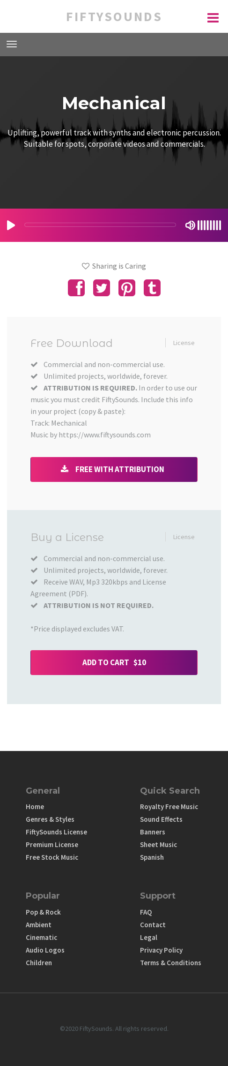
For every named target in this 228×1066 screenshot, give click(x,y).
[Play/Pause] (11, 225)
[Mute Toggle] (190, 225)
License (184, 342)
